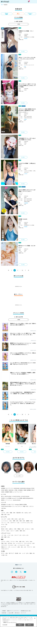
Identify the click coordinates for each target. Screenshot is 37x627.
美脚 (16, 520)
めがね (28, 512)
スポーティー (15, 522)
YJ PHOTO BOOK (16, 496)
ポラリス (31, 506)
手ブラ (4, 553)
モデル (29, 541)
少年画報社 (20, 490)
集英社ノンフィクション (6, 500)
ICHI (25, 66)
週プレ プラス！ (18, 14)
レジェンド (16, 547)
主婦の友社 (11, 490)
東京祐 (25, 119)
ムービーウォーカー (17, 492)
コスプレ (5, 512)
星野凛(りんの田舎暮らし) (23, 112)
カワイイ (5, 530)
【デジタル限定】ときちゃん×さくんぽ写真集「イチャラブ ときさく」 (27, 190)
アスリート (31, 547)
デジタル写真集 (6, 14)
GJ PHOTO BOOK (25, 496)
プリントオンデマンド (17, 506)
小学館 (15, 490)
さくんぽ (20, 194)
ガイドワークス (9, 488)
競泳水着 (20, 512)
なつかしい (29, 529)
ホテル (25, 535)
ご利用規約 (4, 610)
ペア (4, 535)
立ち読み (23, 51)
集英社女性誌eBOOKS (28, 498)
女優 (22, 541)
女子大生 (11, 543)
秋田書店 (3, 488)
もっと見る (18, 475)
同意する (20, 624)
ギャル (4, 524)
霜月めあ (20, 247)
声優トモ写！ (26, 506)
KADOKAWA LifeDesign (25, 488)
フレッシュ (5, 522)
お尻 (22, 519)
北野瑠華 (20, 220)
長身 (23, 520)
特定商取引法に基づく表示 (26, 610)
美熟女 (21, 529)
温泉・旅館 (5, 537)
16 (22, 414)
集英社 (6, 490)
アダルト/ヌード (5, 548)
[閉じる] (34, 618)
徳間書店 (29, 490)
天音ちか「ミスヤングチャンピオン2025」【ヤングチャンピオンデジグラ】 (27, 58)
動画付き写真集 (23, 504)
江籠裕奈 (20, 32)
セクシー (15, 530)
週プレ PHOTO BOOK (6, 496)
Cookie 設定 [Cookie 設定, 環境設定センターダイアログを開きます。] (5, 624)
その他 (4, 555)
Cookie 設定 (4, 612)
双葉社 (11, 492)
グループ (18, 535)
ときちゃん (21, 192)
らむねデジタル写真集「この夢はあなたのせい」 (27, 164)
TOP (2, 4)
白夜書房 (7, 492)
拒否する (29, 624)
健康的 (29, 520)
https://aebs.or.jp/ (3, 606)
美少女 (4, 529)
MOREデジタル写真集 (6, 498)
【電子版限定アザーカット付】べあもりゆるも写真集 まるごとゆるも (27, 139)
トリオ (10, 535)
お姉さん (13, 529)
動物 (32, 553)
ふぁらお (25, 173)
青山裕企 (25, 38)
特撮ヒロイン (6, 547)
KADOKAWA (16, 488)
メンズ (25, 553)
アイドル (15, 541)
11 (22, 270)
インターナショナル (27, 522)
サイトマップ (23, 612)
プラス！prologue (15, 504)
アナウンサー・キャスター (9, 545)
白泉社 (2, 492)
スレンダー (6, 519)
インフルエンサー (24, 545)
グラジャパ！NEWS (30, 14)
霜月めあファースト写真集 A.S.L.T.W (27, 245)
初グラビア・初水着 (15, 553)
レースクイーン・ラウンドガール (25, 543)
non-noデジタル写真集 (17, 498)
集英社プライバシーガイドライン (13, 610)
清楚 (23, 530)
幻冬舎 (2, 490)
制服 (13, 512)
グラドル (5, 541)
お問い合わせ (17, 612)
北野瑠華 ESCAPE (23, 219)
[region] (18, 621)
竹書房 (24, 490)
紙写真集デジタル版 (5, 504)
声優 (4, 543)
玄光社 (32, 488)
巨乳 (15, 519)
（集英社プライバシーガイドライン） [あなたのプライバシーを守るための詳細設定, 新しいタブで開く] (10, 622)
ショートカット (6, 520)
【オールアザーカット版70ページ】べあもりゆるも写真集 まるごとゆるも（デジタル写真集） (27, 85)
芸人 (24, 547)
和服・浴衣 (5, 514)
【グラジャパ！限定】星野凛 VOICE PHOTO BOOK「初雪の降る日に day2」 (27, 110)
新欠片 (33, 490)
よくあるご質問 (10, 612)
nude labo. (3, 508)
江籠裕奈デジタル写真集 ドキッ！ (26, 31)
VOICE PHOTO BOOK (6, 506)
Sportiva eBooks (16, 500)
